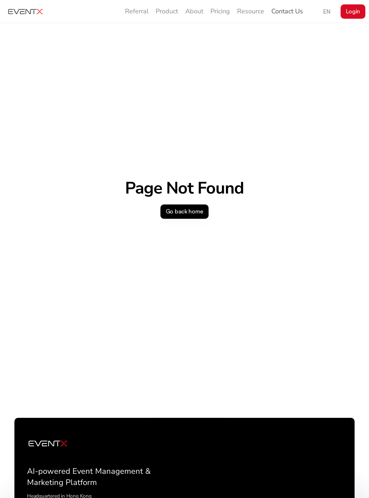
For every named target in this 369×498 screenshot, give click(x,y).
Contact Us (287, 11)
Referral (136, 11)
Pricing (220, 11)
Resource (250, 11)
